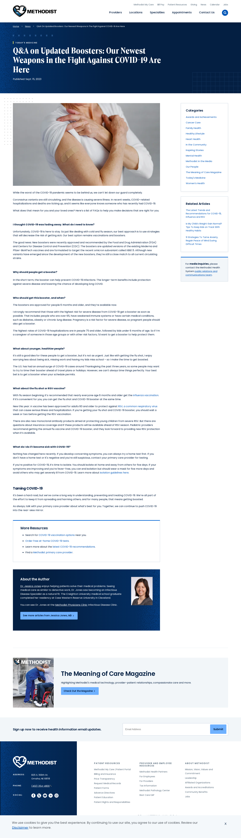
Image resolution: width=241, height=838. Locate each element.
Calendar (215, 3)
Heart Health (193, 137)
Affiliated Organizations (197, 781)
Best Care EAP (147, 793)
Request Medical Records (107, 781)
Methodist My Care (144, 3)
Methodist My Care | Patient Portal (112, 767)
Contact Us (207, 12)
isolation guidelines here (114, 471)
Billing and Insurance (105, 772)
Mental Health (194, 154)
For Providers (146, 779)
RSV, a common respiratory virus (137, 404)
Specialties (157, 12)
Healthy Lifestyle (195, 132)
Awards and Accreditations (199, 785)
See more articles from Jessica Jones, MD (49, 614)
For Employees (147, 774)
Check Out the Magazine (80, 689)
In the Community (196, 143)
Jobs (225, 3)
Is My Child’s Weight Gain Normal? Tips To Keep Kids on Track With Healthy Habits (204, 225)
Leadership (191, 776)
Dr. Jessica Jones (30, 584)
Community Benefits (196, 790)
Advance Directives (104, 791)
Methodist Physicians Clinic (71, 603)
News (203, 3)
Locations (135, 12)
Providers (115, 12)
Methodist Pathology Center (155, 788)
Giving (194, 3)
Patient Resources (177, 3)
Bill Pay (160, 3)
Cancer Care (193, 121)
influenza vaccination (145, 394)
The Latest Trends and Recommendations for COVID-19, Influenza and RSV (203, 212)
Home (16, 24)
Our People (192, 165)
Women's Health (195, 181)
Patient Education (103, 795)
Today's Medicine (195, 176)
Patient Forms (101, 786)
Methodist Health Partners (153, 770)
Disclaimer (20, 827)
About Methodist (197, 761)
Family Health (193, 126)
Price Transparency (104, 777)
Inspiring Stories (195, 148)
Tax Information (148, 784)
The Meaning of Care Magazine (203, 170)
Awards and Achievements (201, 115)
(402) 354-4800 (41, 784)
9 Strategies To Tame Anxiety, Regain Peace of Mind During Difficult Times (202, 239)
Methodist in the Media (199, 159)
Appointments (182, 12)
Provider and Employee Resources (156, 763)
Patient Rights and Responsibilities (112, 800)
